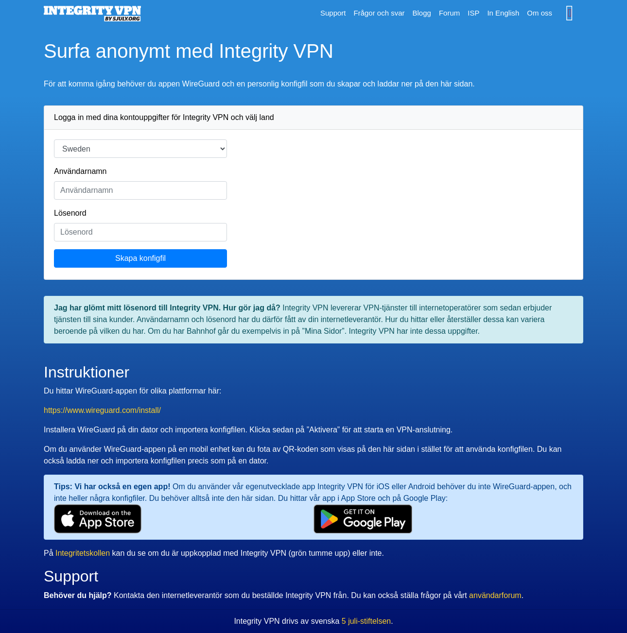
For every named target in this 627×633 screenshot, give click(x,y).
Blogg (422, 13)
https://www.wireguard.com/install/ (102, 410)
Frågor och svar (378, 13)
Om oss (539, 13)
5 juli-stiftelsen (366, 621)
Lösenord (70, 213)
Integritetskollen (82, 553)
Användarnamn (80, 171)
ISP (473, 13)
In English (503, 13)
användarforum (495, 595)
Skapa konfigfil (140, 258)
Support (333, 13)
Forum (449, 13)
